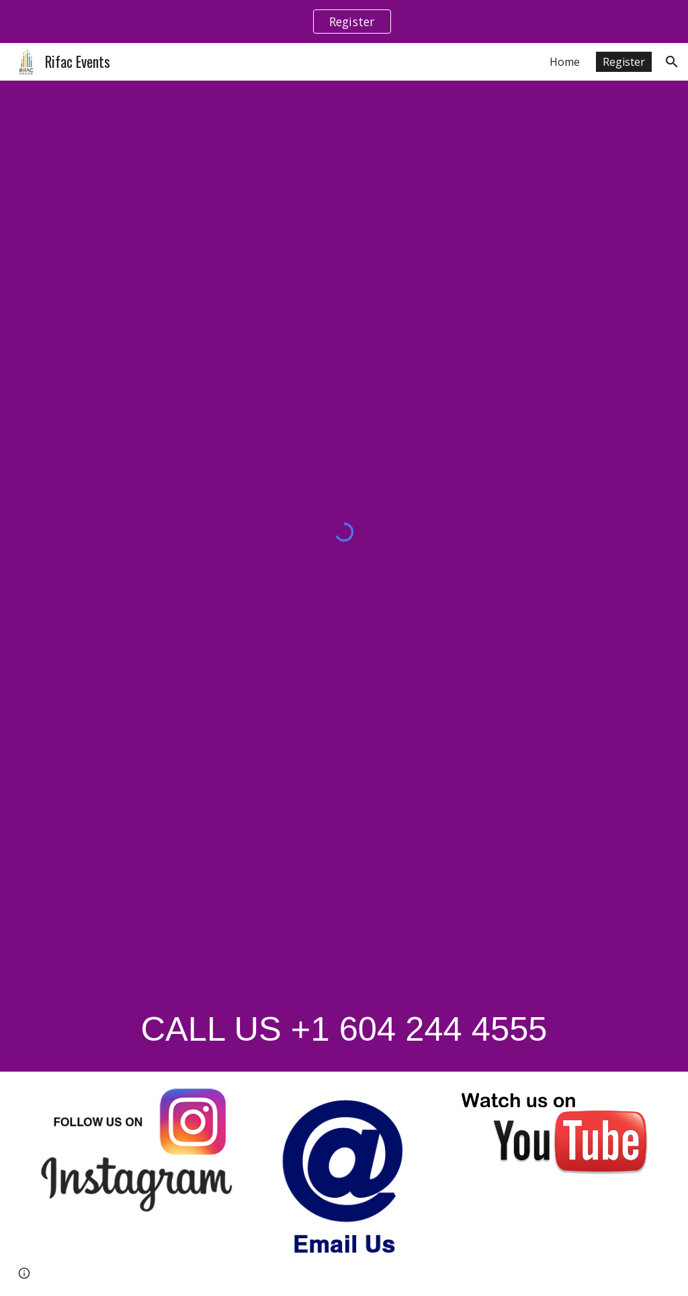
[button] (672, 62)
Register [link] (624, 61)
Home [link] (565, 61)
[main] (344, 1027)
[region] (344, 21)
